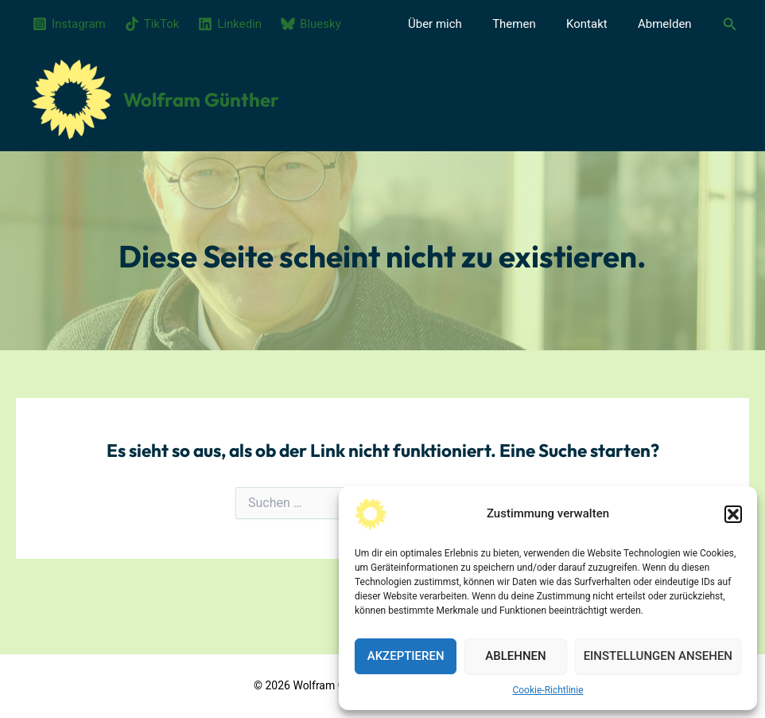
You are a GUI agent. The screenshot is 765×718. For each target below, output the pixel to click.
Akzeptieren (406, 656)
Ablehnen (515, 656)
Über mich (458, 24)
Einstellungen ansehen (658, 656)
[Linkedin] (229, 24)
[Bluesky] (311, 24)
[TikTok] (152, 24)
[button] (733, 514)
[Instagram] (69, 24)
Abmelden (668, 24)
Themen (531, 24)
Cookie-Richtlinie (547, 690)
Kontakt (597, 24)
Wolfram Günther (201, 99)
